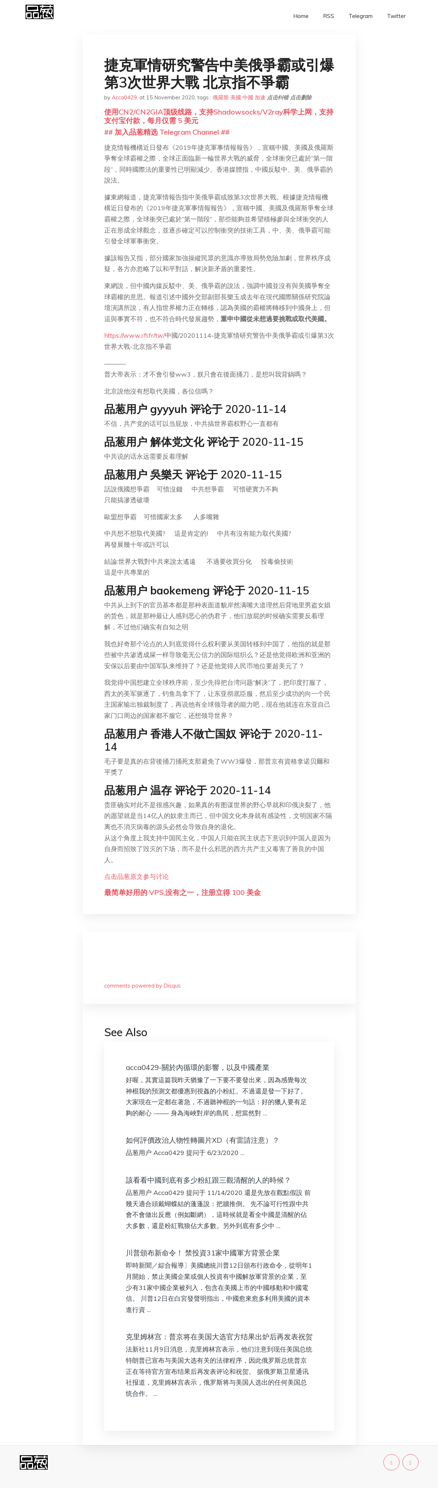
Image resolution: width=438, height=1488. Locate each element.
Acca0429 (124, 97)
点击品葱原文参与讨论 (136, 876)
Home (301, 16)
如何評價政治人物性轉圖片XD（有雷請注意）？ (203, 1140)
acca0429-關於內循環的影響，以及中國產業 (197, 1067)
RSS (328, 16)
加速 (260, 97)
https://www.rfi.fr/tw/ (134, 335)
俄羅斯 (221, 97)
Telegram (361, 16)
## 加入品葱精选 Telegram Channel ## (167, 131)
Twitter (396, 16)
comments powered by (142, 985)
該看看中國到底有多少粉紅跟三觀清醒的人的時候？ (208, 1179)
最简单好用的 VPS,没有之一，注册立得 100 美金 (182, 892)
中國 (248, 97)
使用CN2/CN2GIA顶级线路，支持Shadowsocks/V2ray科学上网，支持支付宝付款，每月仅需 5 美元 (218, 116)
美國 (235, 97)
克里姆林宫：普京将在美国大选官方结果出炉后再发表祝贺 (219, 1336)
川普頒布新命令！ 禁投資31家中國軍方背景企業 (203, 1252)
